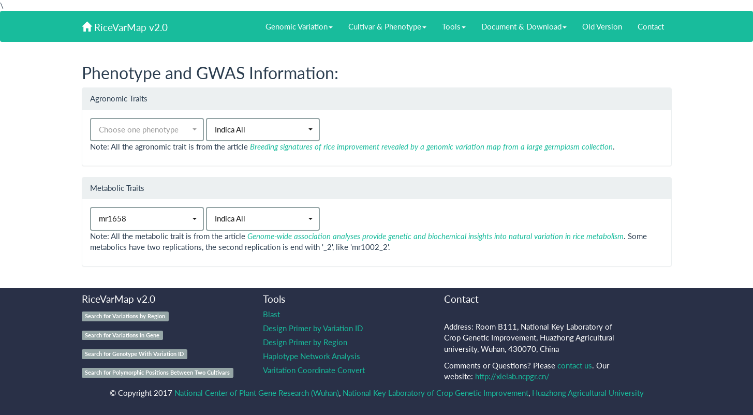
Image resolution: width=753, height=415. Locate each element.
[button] (147, 129)
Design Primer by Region (305, 342)
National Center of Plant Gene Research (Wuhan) (256, 392)
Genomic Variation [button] (299, 26)
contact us (574, 365)
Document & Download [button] (524, 26)
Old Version (602, 26)
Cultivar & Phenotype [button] (387, 26)
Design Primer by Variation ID (313, 328)
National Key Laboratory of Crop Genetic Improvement (435, 392)
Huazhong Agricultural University (588, 392)
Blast (271, 314)
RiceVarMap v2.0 (125, 27)
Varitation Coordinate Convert (314, 370)
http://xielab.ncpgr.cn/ (512, 376)
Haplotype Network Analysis (311, 356)
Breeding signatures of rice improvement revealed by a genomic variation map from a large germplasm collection (431, 146)
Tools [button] (454, 26)
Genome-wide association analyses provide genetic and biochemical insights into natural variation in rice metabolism (435, 236)
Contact (651, 26)
